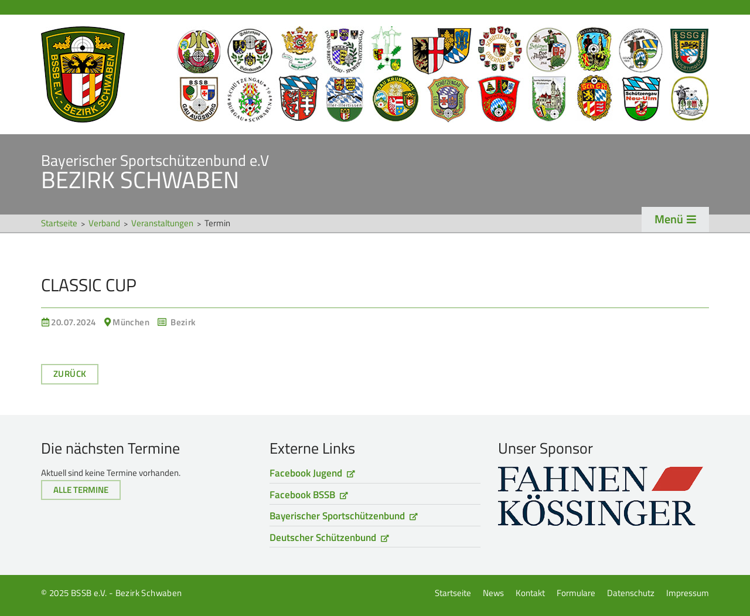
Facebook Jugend (306, 473)
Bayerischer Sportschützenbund (337, 515)
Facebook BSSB (302, 494)
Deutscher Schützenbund (323, 537)
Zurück (69, 373)
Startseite (375, 74)
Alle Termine (80, 489)
